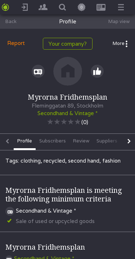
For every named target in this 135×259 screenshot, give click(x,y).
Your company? (68, 43)
